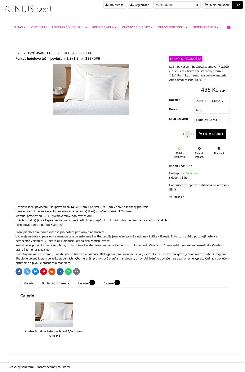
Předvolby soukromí (21, 367)
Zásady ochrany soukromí (53, 367)
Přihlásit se (114, 5)
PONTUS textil (28, 9)
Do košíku (211, 134)
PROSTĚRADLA (104, 27)
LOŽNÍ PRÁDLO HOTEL (69, 27)
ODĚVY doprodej (172, 27)
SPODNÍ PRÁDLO (205, 27)
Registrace (139, 5)
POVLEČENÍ (39, 27)
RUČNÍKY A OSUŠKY (137, 27)
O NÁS (20, 27)
